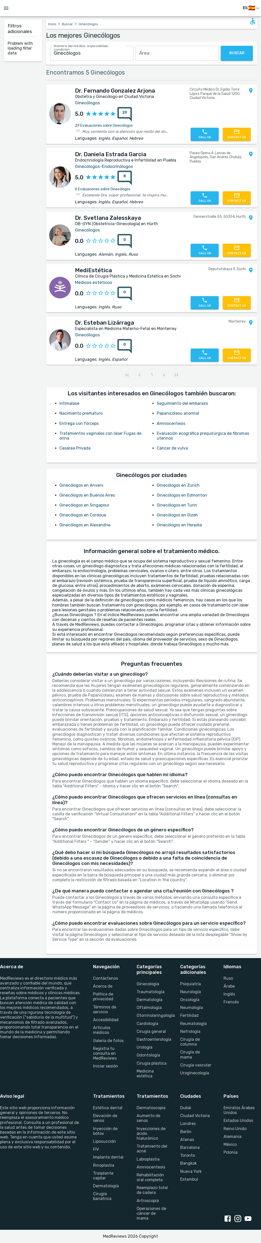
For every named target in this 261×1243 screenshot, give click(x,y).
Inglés (229, 994)
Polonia (231, 1152)
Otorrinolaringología (152, 1015)
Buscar (67, 24)
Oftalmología (149, 1007)
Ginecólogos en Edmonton (182, 495)
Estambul (189, 1179)
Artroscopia (148, 1200)
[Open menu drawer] (6, 8)
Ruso (228, 978)
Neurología (190, 991)
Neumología (191, 1007)
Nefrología (190, 1031)
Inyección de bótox (105, 1131)
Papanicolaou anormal (178, 413)
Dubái (185, 1107)
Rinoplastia (103, 1165)
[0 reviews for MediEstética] (124, 293)
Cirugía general (151, 1031)
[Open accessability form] (252, 21)
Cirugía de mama (190, 1054)
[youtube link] (249, 1219)
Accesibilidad (106, 1019)
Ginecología (148, 983)
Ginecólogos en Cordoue (82, 515)
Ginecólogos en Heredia (179, 525)
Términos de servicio (104, 1009)
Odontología (148, 1055)
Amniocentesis (171, 423)
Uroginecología (194, 1073)
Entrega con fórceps (79, 423)
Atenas (187, 1139)
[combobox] (91, 53)
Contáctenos (105, 978)
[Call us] (205, 134)
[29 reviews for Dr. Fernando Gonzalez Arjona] (124, 114)
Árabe (229, 986)
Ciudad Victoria (195, 1115)
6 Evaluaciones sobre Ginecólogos (102, 189)
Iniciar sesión (105, 1066)
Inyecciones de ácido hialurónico (151, 1133)
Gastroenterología (152, 1039)
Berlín (185, 1131)
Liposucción (104, 1141)
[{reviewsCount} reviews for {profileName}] (123, 114)
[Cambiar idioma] (251, 8)
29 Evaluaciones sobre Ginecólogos (104, 125)
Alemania (232, 1136)
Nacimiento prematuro (80, 413)
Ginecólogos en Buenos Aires (87, 495)
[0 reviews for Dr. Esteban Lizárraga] (124, 346)
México (230, 1144)
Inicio (52, 24)
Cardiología (147, 1023)
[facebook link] (229, 1219)
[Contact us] (237, 134)
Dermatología (149, 999)
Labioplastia (148, 1159)
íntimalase (69, 403)
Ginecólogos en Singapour (84, 505)
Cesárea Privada (74, 448)
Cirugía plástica (151, 1063)
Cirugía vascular (195, 1065)
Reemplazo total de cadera (152, 1190)
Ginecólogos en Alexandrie (84, 525)
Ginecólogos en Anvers (81, 485)
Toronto (187, 1155)
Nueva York (191, 1171)
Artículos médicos (101, 1030)
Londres (188, 1123)
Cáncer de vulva (172, 448)
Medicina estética (145, 1073)
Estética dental (107, 1107)
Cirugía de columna (190, 1042)
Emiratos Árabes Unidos (239, 1110)
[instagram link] (239, 1219)
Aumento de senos (148, 1118)
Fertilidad (189, 1015)
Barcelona (190, 1147)
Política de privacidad (103, 996)
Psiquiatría (190, 983)
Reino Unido (235, 1128)
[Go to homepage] (35, 8)
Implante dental (108, 1157)
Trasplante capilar (103, 1175)
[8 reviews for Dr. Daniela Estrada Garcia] (124, 177)
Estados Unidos (238, 1120)
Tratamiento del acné (152, 1148)
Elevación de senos (105, 1118)
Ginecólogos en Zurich (178, 485)
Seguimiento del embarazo (182, 403)
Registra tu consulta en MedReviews (105, 1053)
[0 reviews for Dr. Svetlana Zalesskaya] (124, 241)
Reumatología (193, 1023)
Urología (144, 1047)
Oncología (189, 999)
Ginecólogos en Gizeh (177, 515)
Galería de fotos (108, 1040)
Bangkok (188, 1163)
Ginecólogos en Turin (177, 505)
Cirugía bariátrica (102, 1196)
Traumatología (150, 991)
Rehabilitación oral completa (150, 1177)
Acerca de (102, 986)
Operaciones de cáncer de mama (151, 1213)
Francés (231, 1002)
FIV (96, 1149)
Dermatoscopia (151, 1107)
